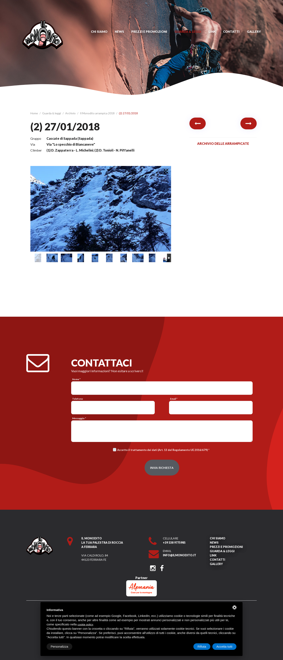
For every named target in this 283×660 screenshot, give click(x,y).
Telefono (77, 398)
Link (212, 31)
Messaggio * (79, 418)
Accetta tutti (224, 646)
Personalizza (59, 646)
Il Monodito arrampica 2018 (97, 113)
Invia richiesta (162, 468)
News (119, 31)
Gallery (254, 31)
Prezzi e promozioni (149, 31)
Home (34, 113)
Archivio (70, 113)
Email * (173, 398)
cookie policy (85, 624)
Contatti (231, 31)
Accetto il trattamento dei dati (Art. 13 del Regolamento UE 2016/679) (162, 450)
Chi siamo (99, 31)
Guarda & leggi (188, 31)
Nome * (76, 379)
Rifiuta (202, 646)
